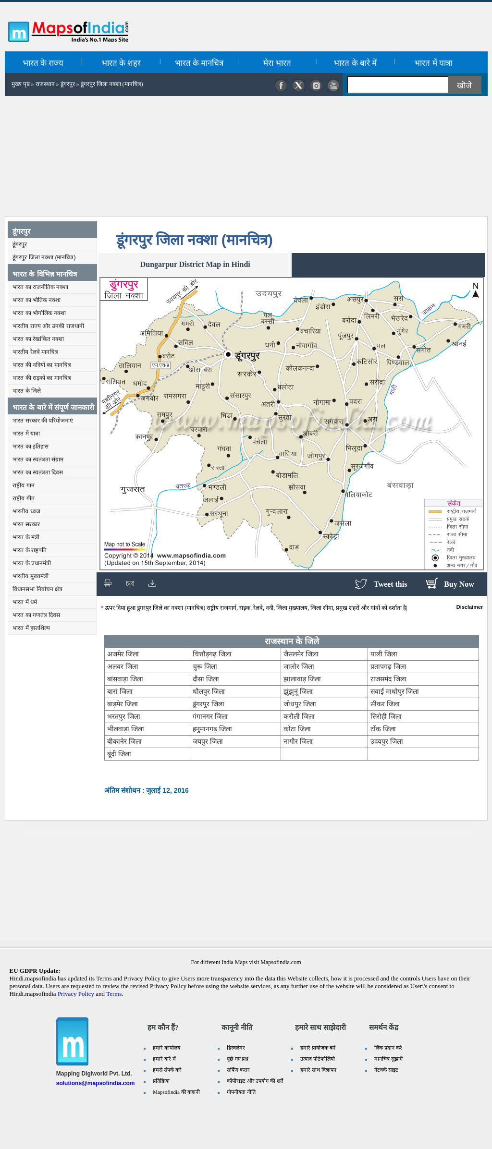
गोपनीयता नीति (241, 1092)
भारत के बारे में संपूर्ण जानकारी (53, 407)
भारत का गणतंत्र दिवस (36, 615)
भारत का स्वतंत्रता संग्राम (37, 459)
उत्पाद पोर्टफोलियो (317, 1059)
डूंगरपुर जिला (208, 704)
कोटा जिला (297, 729)
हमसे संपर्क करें (167, 1070)
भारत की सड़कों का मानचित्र (41, 378)
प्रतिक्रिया (161, 1081)
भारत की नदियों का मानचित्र (41, 365)
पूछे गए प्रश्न (238, 1059)
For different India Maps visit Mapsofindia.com (246, 962)
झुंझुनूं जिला (298, 691)
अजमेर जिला (123, 654)
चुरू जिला (205, 666)
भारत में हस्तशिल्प (31, 628)
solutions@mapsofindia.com (95, 1083)
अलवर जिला (122, 666)
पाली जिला (383, 654)
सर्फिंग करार (238, 1070)
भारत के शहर (121, 63)
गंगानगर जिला (210, 716)
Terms (114, 993)
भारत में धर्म (24, 602)
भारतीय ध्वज (26, 511)
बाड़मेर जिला (122, 704)
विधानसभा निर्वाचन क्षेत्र (37, 589)
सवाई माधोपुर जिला (394, 691)
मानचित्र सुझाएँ (388, 1059)
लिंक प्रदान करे (388, 1048)
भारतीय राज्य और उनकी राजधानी (48, 326)
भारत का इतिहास (30, 446)
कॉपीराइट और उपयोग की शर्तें (255, 1081)
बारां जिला (120, 691)
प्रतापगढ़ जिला (388, 666)
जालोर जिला (298, 666)
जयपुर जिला (208, 741)
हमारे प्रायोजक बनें (317, 1048)
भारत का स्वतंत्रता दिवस (37, 472)
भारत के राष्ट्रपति (29, 550)
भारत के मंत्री (25, 537)
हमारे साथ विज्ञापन (318, 1070)
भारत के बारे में (355, 63)
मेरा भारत (277, 63)
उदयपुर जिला (386, 741)
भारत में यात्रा (433, 63)
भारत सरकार (25, 524)
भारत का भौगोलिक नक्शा (39, 313)
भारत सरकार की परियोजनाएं (42, 420)
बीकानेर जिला (124, 741)
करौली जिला (299, 716)
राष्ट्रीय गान (23, 485)
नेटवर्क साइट (386, 1070)
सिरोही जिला (386, 716)
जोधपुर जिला (299, 704)
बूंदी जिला (119, 754)
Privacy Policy (76, 993)
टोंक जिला (383, 729)
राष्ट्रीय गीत (23, 498)
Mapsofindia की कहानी (176, 1092)
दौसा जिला (206, 679)
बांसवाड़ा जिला (125, 679)
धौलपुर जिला (209, 691)
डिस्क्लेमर (236, 1048)
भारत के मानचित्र (199, 63)
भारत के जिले (26, 390)
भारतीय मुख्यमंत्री (30, 576)
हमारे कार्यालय (166, 1048)
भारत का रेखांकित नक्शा (38, 339)
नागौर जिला (298, 741)
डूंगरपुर (68, 84)
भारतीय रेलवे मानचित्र (35, 352)
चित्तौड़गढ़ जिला (212, 654)
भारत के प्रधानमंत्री (31, 563)
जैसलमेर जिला (301, 654)
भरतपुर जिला (123, 716)
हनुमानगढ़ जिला (212, 729)
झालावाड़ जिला (302, 679)
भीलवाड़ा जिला (125, 729)
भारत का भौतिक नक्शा (36, 300)
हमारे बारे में (164, 1059)
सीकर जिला (385, 704)
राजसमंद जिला (388, 679)
